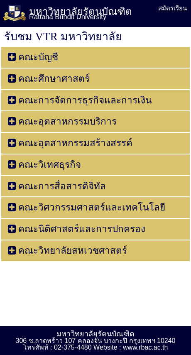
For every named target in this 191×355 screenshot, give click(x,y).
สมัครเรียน (172, 8)
